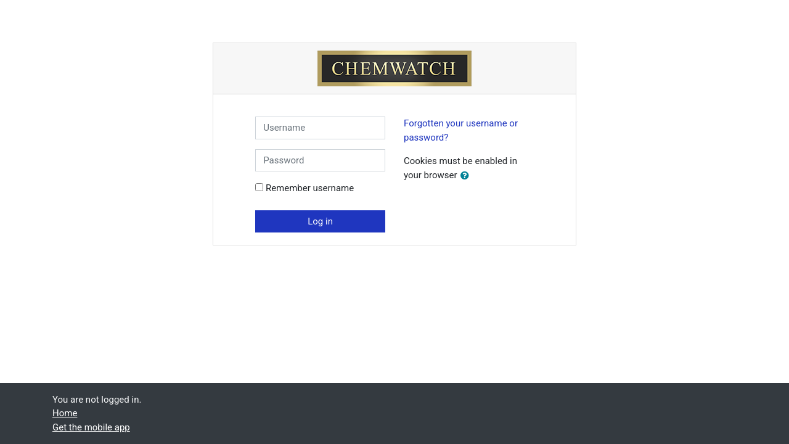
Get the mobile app (91, 427)
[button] (467, 176)
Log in (320, 221)
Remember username (310, 188)
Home (64, 413)
